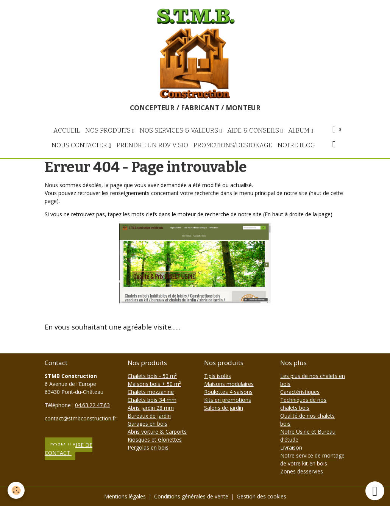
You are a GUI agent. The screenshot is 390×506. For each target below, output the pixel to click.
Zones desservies (301, 471)
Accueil (66, 130)
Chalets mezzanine (151, 391)
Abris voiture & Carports (157, 431)
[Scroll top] (374, 490)
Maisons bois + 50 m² (154, 383)
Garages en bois (147, 423)
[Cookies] (16, 490)
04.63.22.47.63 (92, 405)
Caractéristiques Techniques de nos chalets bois (303, 399)
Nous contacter (80, 145)
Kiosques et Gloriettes (155, 439)
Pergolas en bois (148, 447)
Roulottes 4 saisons (228, 391)
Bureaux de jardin (149, 415)
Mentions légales (125, 496)
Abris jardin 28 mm (151, 407)
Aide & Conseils (254, 130)
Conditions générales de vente (191, 496)
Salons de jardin (223, 407)
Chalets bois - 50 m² (152, 376)
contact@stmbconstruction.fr (80, 418)
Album (299, 130)
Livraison (291, 447)
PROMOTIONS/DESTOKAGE (232, 145)
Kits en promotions (227, 399)
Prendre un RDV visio (152, 145)
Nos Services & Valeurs (180, 130)
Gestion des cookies (261, 496)
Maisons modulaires (229, 383)
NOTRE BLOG (296, 145)
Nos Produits (108, 130)
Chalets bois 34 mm (152, 399)
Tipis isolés (217, 376)
